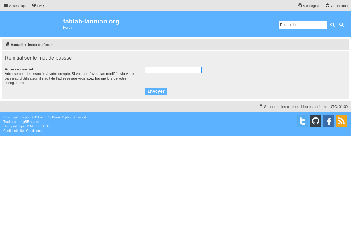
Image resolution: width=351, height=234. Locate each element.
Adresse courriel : (20, 69)
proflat (15, 126)
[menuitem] (37, 6)
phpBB (30, 117)
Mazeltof (36, 126)
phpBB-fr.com (29, 122)
